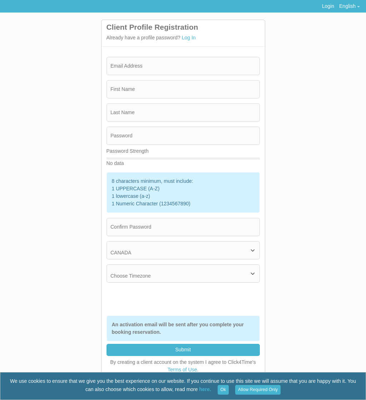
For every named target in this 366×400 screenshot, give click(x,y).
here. (205, 389)
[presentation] (205, 299)
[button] (349, 6)
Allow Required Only (258, 389)
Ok (223, 389)
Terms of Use (182, 369)
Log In (189, 37)
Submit (183, 349)
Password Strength (128, 151)
